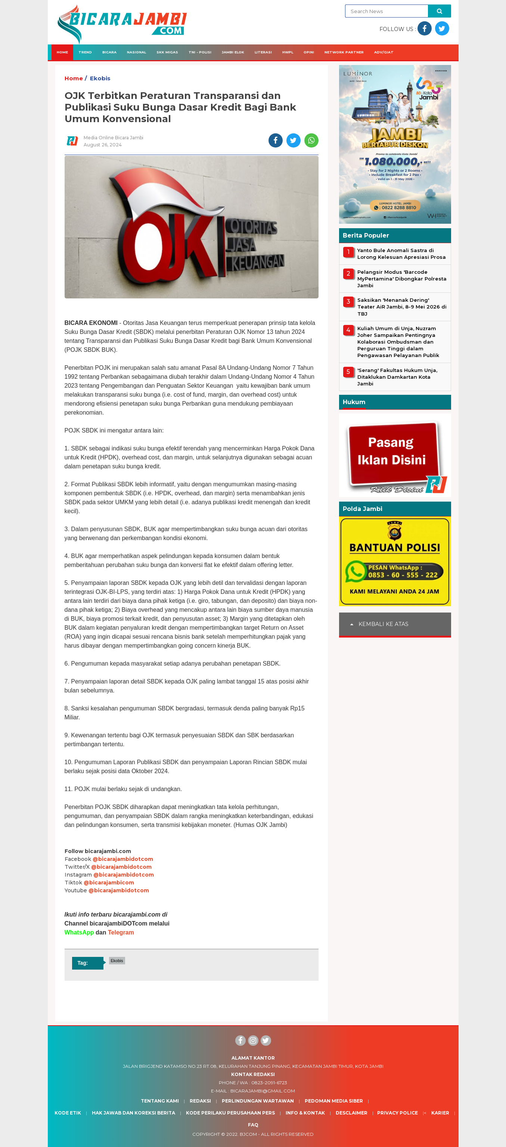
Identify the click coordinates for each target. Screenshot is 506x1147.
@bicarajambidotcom (123, 859)
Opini (309, 52)
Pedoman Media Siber (334, 1101)
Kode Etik (68, 1113)
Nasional (136, 52)
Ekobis (100, 78)
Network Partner (344, 52)
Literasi (263, 52)
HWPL (287, 52)
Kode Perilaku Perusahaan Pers (230, 1113)
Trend (85, 52)
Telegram (121, 932)
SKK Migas (167, 52)
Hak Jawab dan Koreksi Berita (133, 1113)
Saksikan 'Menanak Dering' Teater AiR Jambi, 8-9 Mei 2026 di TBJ (402, 306)
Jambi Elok (233, 52)
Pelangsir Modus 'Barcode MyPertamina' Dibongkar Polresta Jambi (402, 278)
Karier (440, 1113)
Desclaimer (351, 1113)
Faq (253, 1125)
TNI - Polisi (200, 52)
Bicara (109, 52)
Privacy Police (397, 1113)
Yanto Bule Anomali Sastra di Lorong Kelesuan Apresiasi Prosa (401, 253)
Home (62, 52)
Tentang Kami (160, 1101)
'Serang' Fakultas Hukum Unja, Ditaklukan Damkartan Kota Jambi (397, 377)
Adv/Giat (384, 52)
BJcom (248, 1134)
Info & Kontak (305, 1113)
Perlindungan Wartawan (258, 1101)
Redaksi (200, 1101)
